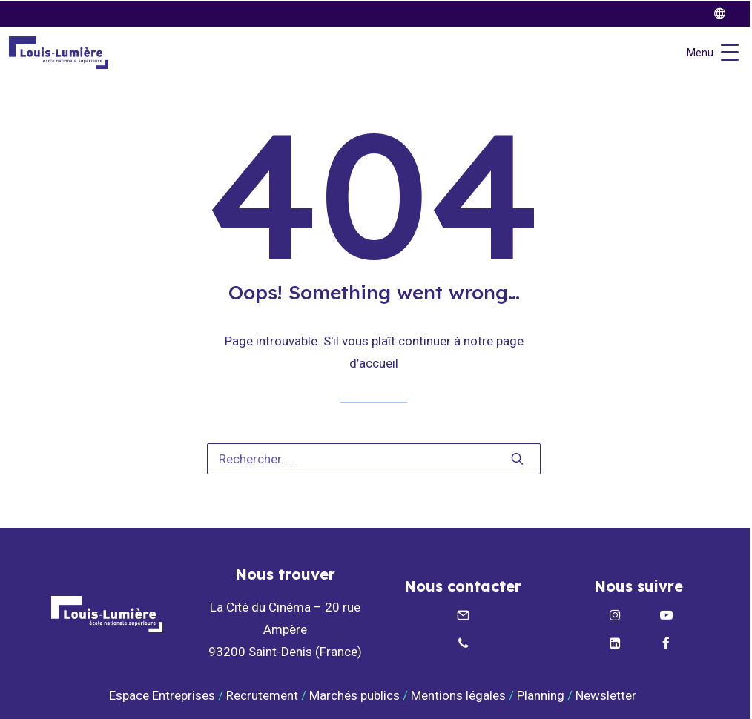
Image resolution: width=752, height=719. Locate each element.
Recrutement (262, 695)
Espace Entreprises (162, 695)
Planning (540, 695)
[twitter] (726, 13)
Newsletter (607, 695)
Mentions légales (458, 695)
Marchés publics (354, 695)
